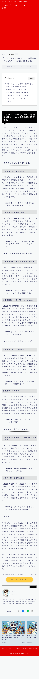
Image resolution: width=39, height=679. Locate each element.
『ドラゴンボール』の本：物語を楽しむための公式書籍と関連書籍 (18, 85)
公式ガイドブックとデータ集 (16, 90)
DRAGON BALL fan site (13, 6)
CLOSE (31, 78)
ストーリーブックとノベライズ (17, 95)
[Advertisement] (19, 30)
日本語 (11, 54)
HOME (3, 648)
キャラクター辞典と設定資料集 (17, 93)
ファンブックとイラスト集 (15, 98)
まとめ (8, 101)
